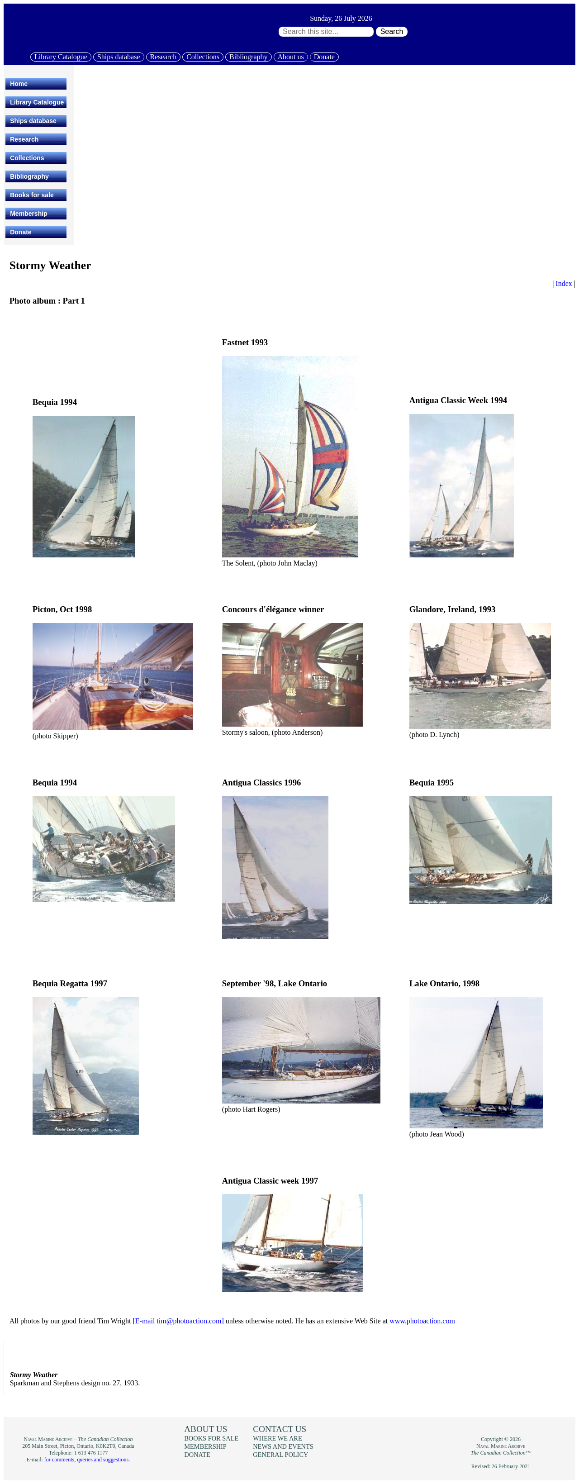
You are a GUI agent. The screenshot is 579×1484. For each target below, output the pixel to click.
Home (19, 83)
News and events (283, 1446)
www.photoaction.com (422, 1321)
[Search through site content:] (326, 31)
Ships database (118, 57)
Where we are (277, 1438)
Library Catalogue (60, 57)
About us (291, 57)
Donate (324, 57)
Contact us (279, 1429)
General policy (280, 1454)
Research (163, 57)
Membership (28, 213)
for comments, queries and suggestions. (87, 1459)
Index (563, 283)
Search (391, 31)
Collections (202, 57)
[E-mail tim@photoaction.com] (178, 1321)
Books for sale (31, 195)
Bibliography (248, 57)
